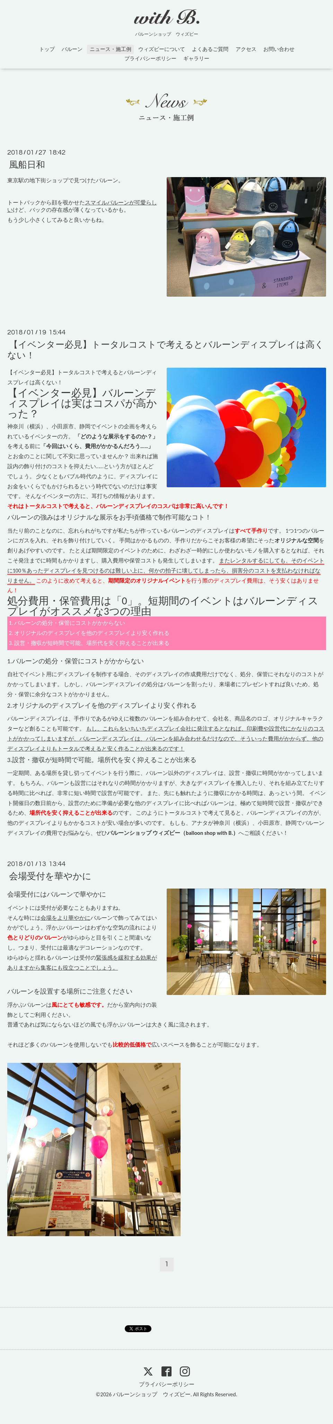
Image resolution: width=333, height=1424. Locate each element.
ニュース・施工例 (110, 49)
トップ (47, 49)
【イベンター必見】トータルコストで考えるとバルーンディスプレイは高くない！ (165, 350)
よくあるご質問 (210, 49)
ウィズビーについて (161, 49)
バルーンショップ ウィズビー (152, 1394)
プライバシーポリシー (150, 58)
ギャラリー (196, 58)
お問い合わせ (279, 49)
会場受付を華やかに (50, 876)
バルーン (72, 49)
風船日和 (27, 164)
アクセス (246, 49)
